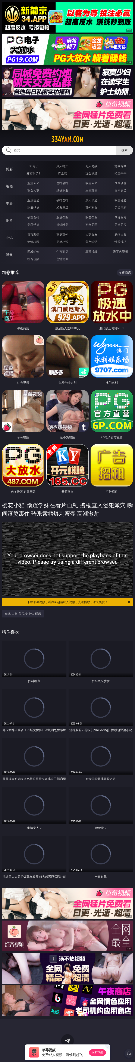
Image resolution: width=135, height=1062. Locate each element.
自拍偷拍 (62, 183)
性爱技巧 (120, 242)
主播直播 (91, 190)
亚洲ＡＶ (33, 183)
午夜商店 (62, 252)
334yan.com (67, 139)
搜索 (125, 150)
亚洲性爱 (33, 200)
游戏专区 (120, 166)
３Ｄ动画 (120, 183)
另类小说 (62, 242)
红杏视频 (33, 259)
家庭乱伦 (62, 234)
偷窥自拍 (33, 217)
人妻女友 (91, 234)
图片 (9, 220)
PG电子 (33, 166)
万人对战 (91, 166)
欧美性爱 (120, 200)
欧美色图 (91, 217)
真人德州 (62, 166)
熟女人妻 (33, 190)
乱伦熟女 (91, 207)
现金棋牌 (91, 173)
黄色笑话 (91, 242)
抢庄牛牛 (120, 173)
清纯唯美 (62, 225)
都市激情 (33, 234)
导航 (9, 254)
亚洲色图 (62, 217)
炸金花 (62, 173)
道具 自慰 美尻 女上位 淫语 (23, 614)
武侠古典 (120, 234)
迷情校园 (33, 242)
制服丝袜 (33, 207)
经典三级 (62, 207)
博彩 (9, 169)
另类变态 (120, 207)
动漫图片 (120, 217)
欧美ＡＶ (91, 183)
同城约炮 (33, 252)
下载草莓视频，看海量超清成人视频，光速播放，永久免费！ (79, 602)
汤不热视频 (120, 252)
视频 (9, 186)
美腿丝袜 (33, 225)
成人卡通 (91, 200)
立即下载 (97, 1052)
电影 (9, 203)
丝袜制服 (62, 190)
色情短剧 (62, 259)
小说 (9, 237)
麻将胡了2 (33, 173)
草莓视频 (91, 252)
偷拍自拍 (62, 200)
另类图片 (120, 225)
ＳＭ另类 (120, 190)
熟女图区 (91, 225)
